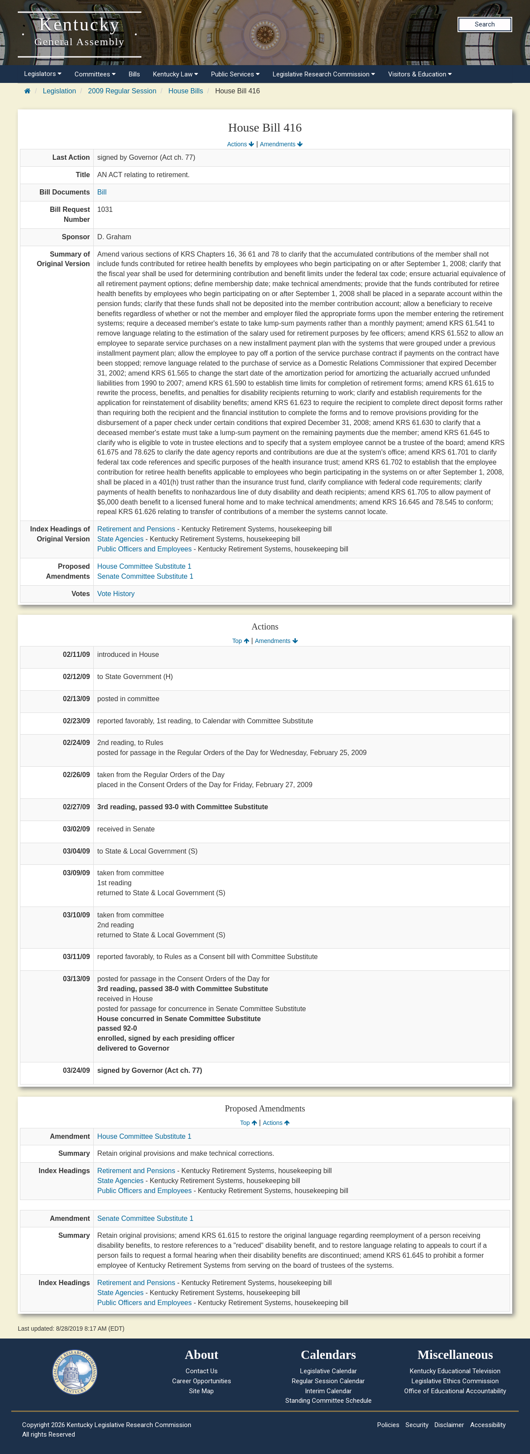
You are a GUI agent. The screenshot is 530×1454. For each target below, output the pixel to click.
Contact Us (202, 1371)
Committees (95, 74)
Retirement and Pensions (136, 529)
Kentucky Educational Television (455, 1371)
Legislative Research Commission (324, 74)
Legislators (43, 74)
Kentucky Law (175, 74)
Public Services (235, 74)
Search (485, 24)
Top (240, 640)
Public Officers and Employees (144, 549)
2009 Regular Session (122, 91)
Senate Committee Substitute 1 (145, 576)
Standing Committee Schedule (328, 1401)
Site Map (201, 1391)
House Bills (185, 91)
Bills (134, 74)
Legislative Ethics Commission (455, 1381)
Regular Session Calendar (328, 1381)
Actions (240, 144)
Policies (388, 1425)
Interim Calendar (328, 1391)
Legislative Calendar (328, 1371)
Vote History (115, 593)
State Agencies (120, 539)
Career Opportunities (201, 1381)
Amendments (281, 144)
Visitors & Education (420, 74)
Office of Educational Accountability (455, 1391)
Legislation (59, 91)
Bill (101, 192)
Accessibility (488, 1425)
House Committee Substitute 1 (144, 566)
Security (417, 1425)
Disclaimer (449, 1425)
